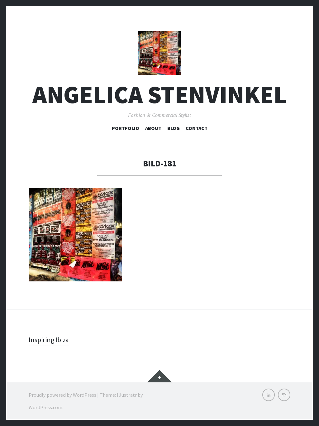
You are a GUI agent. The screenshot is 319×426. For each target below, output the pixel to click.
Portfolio (125, 128)
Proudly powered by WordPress (62, 395)
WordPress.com (45, 407)
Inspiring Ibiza (49, 339)
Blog (173, 128)
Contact (196, 128)
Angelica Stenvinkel (159, 94)
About (153, 128)
